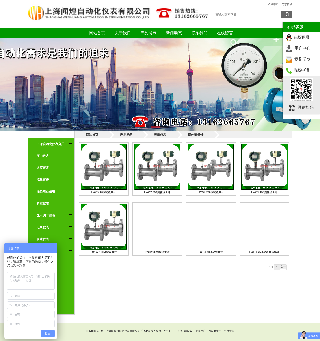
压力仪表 (43, 156)
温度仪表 (43, 168)
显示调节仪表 (46, 215)
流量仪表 (43, 179)
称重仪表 (43, 203)
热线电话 (301, 70)
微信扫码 (306, 107)
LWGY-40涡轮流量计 (103, 192)
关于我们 (123, 33)
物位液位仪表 (46, 191)
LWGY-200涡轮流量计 (211, 192)
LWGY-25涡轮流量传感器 (264, 252)
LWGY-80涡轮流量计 (157, 252)
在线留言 (225, 33)
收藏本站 (273, 4)
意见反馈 (302, 59)
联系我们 (199, 33)
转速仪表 (43, 239)
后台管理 (229, 330)
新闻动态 (174, 33)
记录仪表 (43, 227)
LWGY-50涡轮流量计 (210, 252)
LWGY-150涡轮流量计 (264, 192)
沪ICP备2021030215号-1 (155, 330)
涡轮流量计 (195, 134)
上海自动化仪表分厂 (50, 144)
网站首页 (97, 33)
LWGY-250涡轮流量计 (157, 192)
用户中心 (302, 48)
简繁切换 (287, 4)
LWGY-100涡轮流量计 (104, 252)
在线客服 (301, 37)
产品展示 (148, 33)
